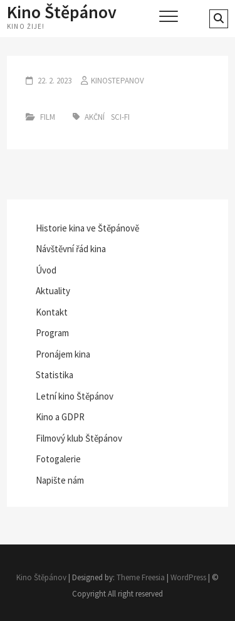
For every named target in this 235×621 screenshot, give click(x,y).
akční (95, 117)
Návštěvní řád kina (71, 249)
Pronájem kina (63, 354)
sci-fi (120, 117)
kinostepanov (117, 80)
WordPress (188, 577)
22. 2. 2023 (53, 80)
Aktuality (53, 291)
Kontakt (52, 312)
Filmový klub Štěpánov (79, 438)
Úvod (46, 270)
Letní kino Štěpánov (74, 396)
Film (47, 117)
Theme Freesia (141, 577)
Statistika (54, 375)
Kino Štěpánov (62, 12)
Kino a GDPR (60, 417)
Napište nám (60, 480)
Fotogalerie (58, 459)
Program (52, 333)
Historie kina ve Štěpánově (87, 228)
